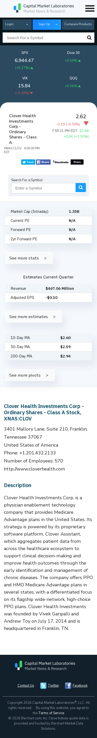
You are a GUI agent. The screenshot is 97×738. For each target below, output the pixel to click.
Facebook (80, 685)
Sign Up (44, 24)
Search (89, 37)
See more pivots (25, 375)
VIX (25, 78)
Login (9, 24)
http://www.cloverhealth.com (34, 469)
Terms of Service (51, 713)
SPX (24, 53)
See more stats (24, 258)
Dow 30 (73, 53)
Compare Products (78, 24)
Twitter (53, 685)
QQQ (73, 78)
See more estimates (28, 317)
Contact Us (26, 685)
